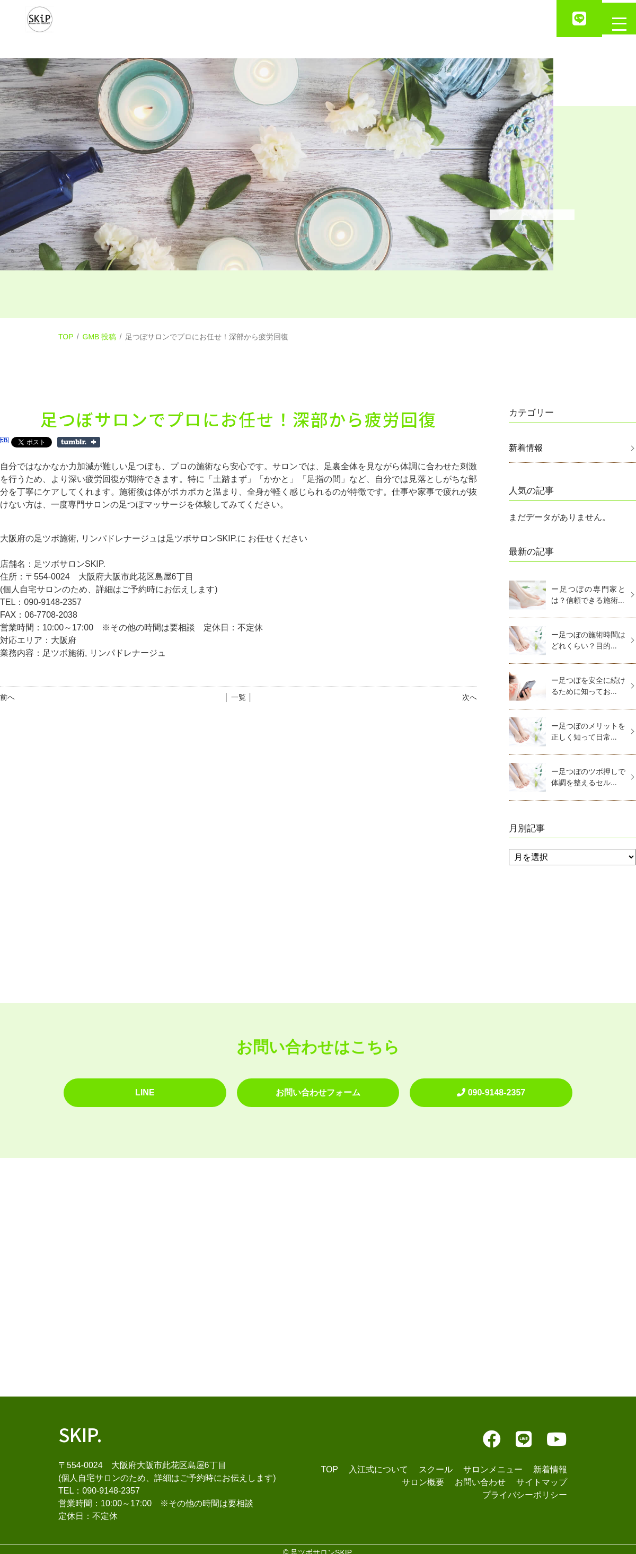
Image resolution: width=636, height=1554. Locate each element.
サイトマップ (541, 1475)
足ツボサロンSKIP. (321, 1545)
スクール (436, 1462)
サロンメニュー (493, 1462)
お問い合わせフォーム (318, 1088)
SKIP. (80, 1427)
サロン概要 (423, 1475)
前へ (7, 697)
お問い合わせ (480, 1475)
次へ (469, 697)
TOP (66, 336)
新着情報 (526, 447)
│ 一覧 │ (238, 697)
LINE (144, 1088)
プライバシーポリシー (524, 1487)
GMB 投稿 (100, 336)
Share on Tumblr (78, 442)
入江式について (378, 1462)
